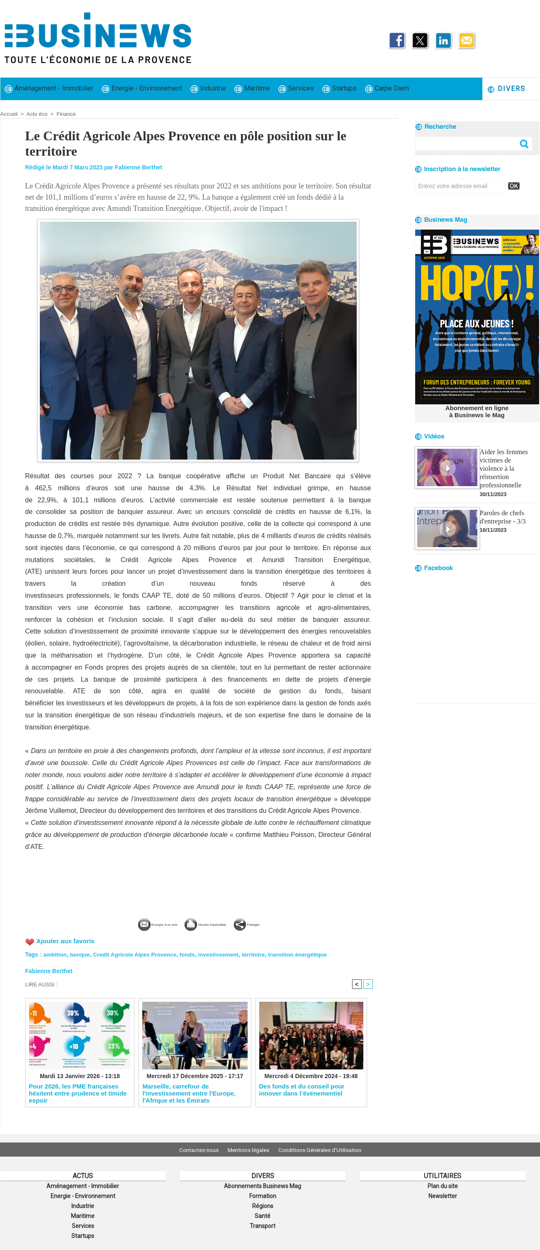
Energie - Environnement (142, 88)
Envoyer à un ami (136, 923)
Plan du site (442, 1185)
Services (296, 88)
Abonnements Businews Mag (262, 1185)
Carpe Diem (387, 88)
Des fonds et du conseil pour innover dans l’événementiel (302, 1090)
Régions (263, 1204)
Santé (262, 1213)
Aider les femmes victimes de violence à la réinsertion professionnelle (507, 462)
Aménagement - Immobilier (49, 88)
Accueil (9, 114)
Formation (262, 1195)
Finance (65, 114)
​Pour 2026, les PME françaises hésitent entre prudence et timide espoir (78, 1093)
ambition (56, 953)
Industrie (208, 88)
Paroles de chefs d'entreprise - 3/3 (502, 506)
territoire (260, 953)
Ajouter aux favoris (66, 940)
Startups (339, 88)
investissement (224, 953)
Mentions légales (248, 1149)
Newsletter (442, 1195)
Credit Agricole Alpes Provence (138, 953)
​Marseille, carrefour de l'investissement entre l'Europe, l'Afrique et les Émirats (189, 1093)
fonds (192, 953)
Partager (274, 923)
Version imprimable (212, 923)
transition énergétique (306, 953)
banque (81, 953)
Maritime (252, 88)
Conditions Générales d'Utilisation (325, 1149)
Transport (262, 1222)
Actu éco (37, 114)
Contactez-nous (193, 1149)
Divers (506, 89)
